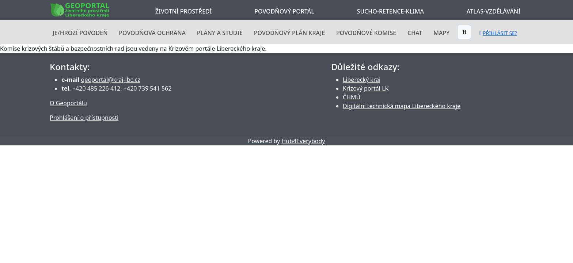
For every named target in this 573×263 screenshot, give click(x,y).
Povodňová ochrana (152, 33)
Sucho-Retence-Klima (390, 11)
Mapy (441, 33)
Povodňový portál (284, 11)
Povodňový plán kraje (289, 33)
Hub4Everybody (303, 141)
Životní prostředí (183, 11)
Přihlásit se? (498, 33)
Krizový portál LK (365, 88)
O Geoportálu (68, 103)
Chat (414, 33)
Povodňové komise (366, 33)
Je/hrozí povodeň (80, 33)
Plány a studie (220, 33)
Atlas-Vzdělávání (493, 11)
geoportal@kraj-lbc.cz (110, 80)
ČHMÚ (351, 97)
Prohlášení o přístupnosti (84, 118)
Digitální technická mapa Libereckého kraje (401, 106)
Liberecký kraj (361, 80)
